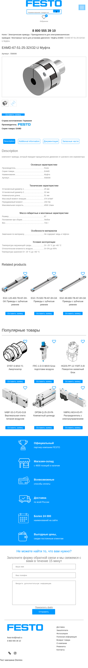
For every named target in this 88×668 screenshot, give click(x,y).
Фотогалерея (62, 638)
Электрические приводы (19, 35)
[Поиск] (56, 11)
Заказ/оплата (62, 634)
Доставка (60, 631)
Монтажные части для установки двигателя (31, 38)
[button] (26, 273)
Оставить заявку (13, 114)
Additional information (29, 141)
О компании (61, 647)
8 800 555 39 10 (44, 30)
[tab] (9, 141)
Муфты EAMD (57, 38)
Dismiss (18, 664)
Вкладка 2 (13, 103)
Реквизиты (61, 650)
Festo (46, 168)
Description (9, 141)
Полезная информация (66, 641)
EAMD (18, 128)
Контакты (60, 654)
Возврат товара (63, 644)
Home (4, 35)
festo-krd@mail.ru (14, 642)
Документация (51, 141)
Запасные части (70, 141)
